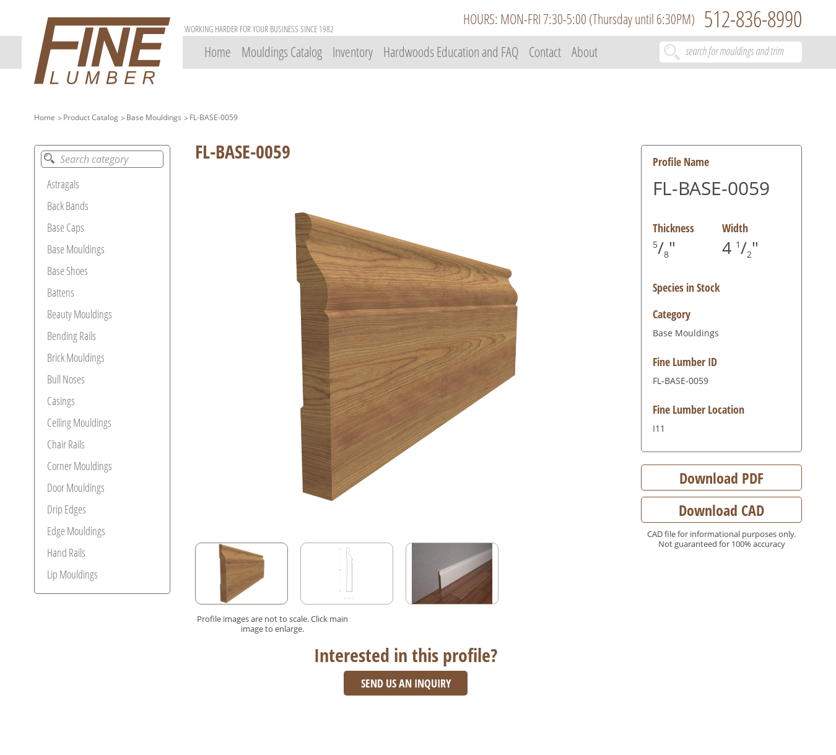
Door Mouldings (76, 487)
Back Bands (68, 205)
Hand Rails (66, 552)
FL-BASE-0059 (213, 117)
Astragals (63, 184)
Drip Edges (66, 509)
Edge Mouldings (76, 530)
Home (217, 51)
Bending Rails (71, 335)
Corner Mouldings (79, 465)
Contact (545, 51)
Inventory (353, 51)
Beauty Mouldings (79, 314)
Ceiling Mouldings (79, 422)
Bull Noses (66, 379)
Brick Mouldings (76, 357)
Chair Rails (66, 444)
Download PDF (721, 478)
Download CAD (721, 510)
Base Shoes (67, 270)
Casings (61, 400)
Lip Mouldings (72, 574)
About (585, 51)
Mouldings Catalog (282, 51)
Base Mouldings (153, 117)
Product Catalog (90, 117)
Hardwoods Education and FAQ (450, 51)
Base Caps (65, 227)
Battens (60, 292)
